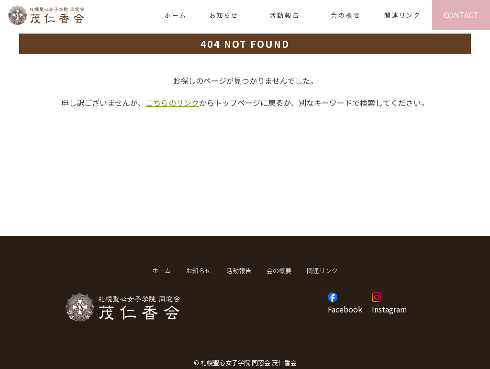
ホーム (176, 15)
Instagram (389, 309)
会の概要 (346, 15)
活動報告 (284, 15)
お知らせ (224, 15)
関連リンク (402, 15)
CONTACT (461, 15)
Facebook (345, 309)
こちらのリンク (172, 102)
